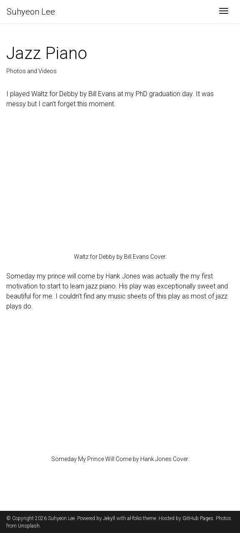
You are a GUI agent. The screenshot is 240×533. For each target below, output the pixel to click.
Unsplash (29, 526)
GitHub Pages (197, 518)
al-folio (134, 518)
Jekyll (109, 518)
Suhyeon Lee (31, 12)
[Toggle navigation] (223, 11)
